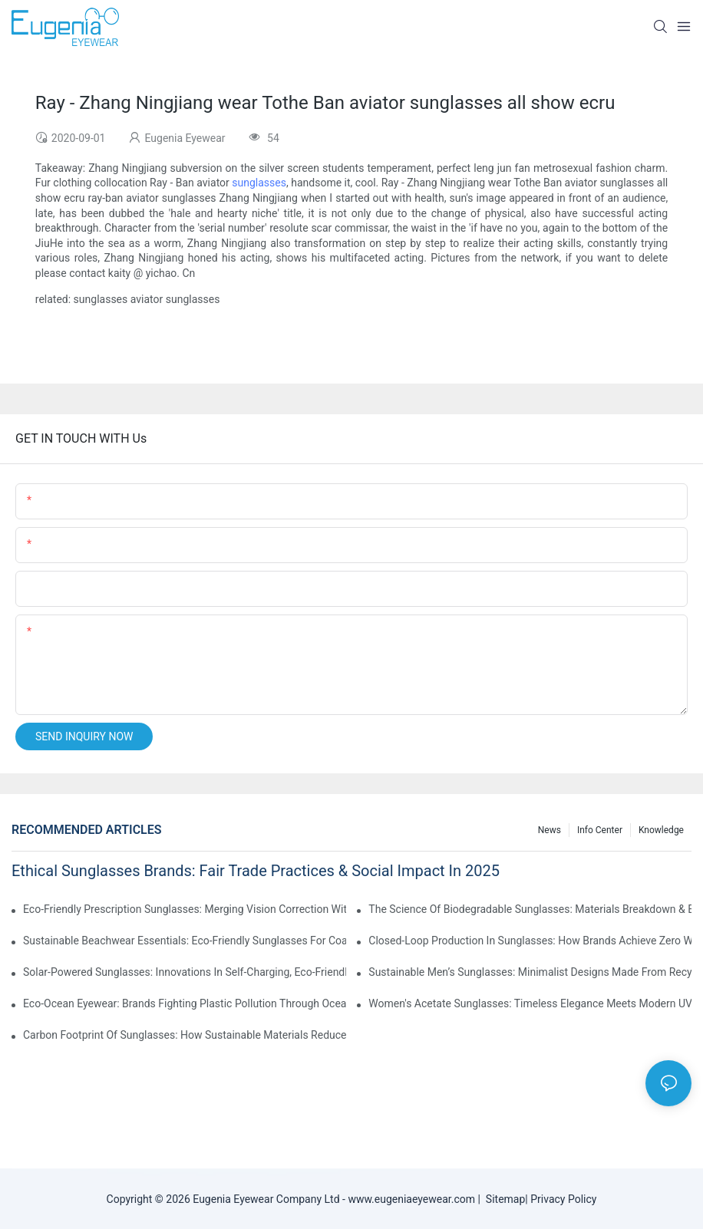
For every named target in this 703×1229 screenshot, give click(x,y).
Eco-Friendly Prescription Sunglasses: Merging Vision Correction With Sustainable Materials (184, 909)
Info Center (599, 830)
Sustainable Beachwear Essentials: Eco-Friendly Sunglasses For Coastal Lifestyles (184, 940)
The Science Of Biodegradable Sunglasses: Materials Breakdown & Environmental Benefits (529, 909)
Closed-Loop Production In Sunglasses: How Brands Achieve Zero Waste (529, 940)
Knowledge (661, 830)
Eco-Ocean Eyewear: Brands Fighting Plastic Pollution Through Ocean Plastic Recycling (184, 1003)
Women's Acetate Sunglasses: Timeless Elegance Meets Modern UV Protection (529, 1003)
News (549, 830)
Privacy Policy (563, 1199)
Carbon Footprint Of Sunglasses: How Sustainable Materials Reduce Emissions (184, 1035)
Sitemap (502, 1199)
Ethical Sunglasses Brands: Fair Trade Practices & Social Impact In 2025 (256, 871)
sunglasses (259, 182)
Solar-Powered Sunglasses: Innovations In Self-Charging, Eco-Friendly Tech (184, 972)
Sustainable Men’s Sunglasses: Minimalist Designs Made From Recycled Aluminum (529, 972)
